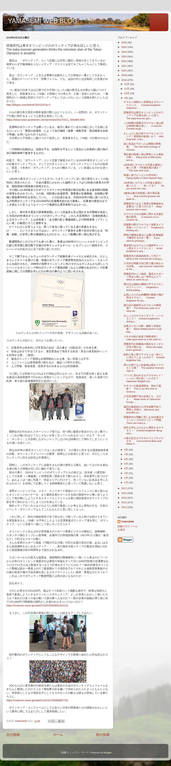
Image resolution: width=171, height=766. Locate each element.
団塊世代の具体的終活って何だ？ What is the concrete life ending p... (144, 257)
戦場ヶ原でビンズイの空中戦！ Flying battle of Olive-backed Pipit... (144, 176)
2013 (124, 507)
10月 (127, 93)
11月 (127, 88)
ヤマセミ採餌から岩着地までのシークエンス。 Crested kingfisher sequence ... (144, 105)
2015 (124, 497)
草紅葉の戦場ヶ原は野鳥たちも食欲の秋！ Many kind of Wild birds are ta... (144, 157)
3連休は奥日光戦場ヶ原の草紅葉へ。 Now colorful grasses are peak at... (142, 196)
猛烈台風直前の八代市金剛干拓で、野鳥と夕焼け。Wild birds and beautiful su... (144, 410)
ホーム (58, 734)
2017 (124, 488)
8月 (126, 449)
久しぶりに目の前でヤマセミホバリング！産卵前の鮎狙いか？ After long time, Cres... (144, 136)
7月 (126, 454)
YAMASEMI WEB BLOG (42, 21)
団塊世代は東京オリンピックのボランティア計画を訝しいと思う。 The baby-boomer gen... (144, 115)
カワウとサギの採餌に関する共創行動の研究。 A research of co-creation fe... (144, 217)
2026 (124, 42)
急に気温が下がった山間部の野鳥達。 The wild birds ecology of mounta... (142, 147)
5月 (126, 463)
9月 (126, 98)
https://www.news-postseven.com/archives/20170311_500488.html (45, 119)
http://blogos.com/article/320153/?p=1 (28, 104)
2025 (124, 47)
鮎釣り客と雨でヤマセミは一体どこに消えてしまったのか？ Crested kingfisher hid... (144, 357)
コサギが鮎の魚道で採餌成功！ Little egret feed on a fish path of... (143, 338)
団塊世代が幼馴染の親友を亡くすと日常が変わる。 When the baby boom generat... (144, 347)
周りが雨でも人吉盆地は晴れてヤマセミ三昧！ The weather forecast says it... (144, 368)
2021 (124, 66)
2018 (124, 80)
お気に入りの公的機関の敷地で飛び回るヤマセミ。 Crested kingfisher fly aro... (144, 297)
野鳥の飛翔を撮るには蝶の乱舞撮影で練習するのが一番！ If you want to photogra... (144, 238)
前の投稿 (103, 734)
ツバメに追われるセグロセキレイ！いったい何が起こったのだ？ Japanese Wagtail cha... (144, 378)
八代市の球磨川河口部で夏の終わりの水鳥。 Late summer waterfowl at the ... (144, 266)
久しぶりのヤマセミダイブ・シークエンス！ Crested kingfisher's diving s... (144, 318)
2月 (126, 478)
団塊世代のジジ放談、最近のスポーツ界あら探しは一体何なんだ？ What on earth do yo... (144, 277)
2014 (124, 502)
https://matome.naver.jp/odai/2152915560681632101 (37, 605)
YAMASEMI (127, 521)
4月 (126, 468)
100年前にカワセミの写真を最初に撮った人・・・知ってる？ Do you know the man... (144, 185)
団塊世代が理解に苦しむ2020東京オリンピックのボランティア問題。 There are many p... (145, 420)
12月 (127, 84)
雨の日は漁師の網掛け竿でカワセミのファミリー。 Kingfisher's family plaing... (144, 287)
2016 (124, 493)
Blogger (107, 752)
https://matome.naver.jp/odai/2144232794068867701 (37, 700)
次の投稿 (13, 734)
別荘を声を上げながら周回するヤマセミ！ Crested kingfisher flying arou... (144, 430)
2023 (124, 56)
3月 (126, 473)
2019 (124, 75)
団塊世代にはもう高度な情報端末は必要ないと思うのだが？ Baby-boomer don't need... (144, 206)
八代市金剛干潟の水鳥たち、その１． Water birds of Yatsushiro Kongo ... (142, 399)
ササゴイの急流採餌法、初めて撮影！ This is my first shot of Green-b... (142, 389)
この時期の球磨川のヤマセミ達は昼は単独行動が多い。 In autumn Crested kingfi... (144, 126)
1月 (126, 482)
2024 (124, 52)
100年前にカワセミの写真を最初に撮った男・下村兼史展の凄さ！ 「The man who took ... (144, 168)
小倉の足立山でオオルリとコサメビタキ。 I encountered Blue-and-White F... (144, 441)
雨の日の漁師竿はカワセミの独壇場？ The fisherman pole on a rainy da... (142, 308)
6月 (126, 459)
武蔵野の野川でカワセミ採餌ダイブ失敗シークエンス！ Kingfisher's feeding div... (144, 227)
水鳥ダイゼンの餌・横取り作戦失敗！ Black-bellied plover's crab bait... (143, 329)
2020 (124, 70)
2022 (124, 61)
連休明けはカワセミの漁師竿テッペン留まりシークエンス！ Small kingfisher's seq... (144, 248)
